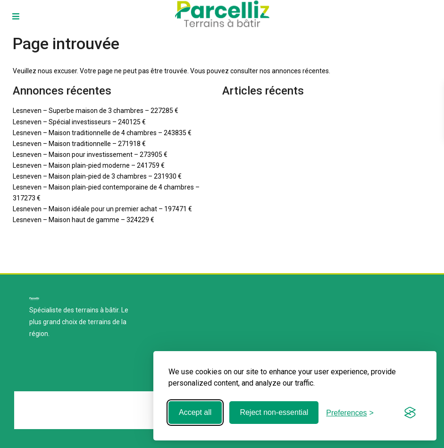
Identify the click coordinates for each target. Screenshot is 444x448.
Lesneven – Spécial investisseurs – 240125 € (79, 122)
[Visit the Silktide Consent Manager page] (410, 412)
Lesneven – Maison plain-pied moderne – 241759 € (89, 165)
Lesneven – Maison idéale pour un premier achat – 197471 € (102, 209)
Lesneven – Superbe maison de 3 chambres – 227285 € (95, 110)
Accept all (195, 412)
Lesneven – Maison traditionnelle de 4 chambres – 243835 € (102, 133)
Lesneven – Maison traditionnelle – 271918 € (79, 143)
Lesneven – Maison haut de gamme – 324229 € (83, 220)
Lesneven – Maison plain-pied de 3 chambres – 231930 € (97, 176)
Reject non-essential (274, 412)
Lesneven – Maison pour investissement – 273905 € (90, 154)
